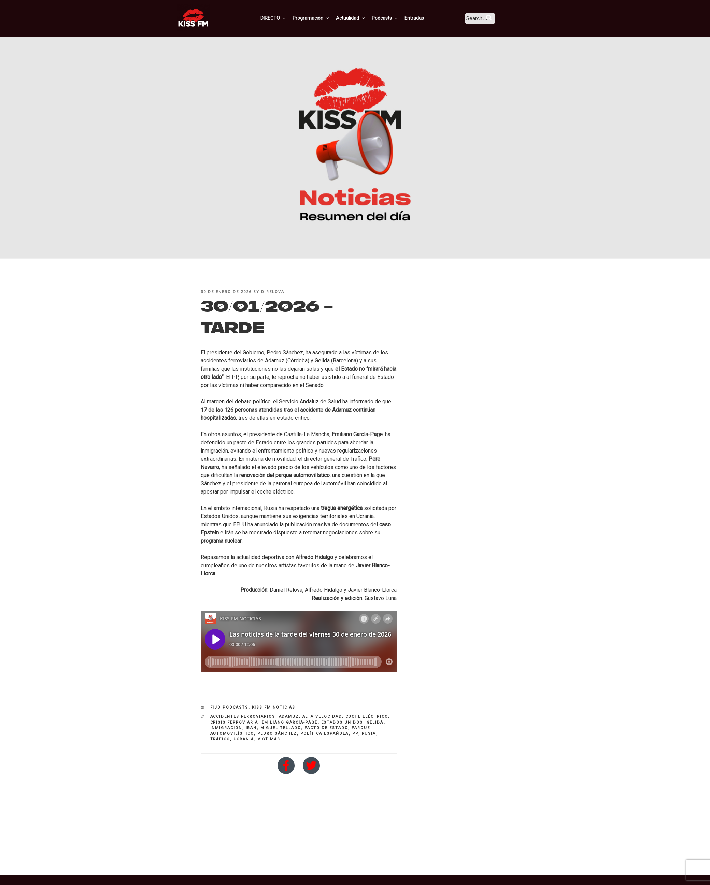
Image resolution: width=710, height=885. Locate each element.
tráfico (220, 739)
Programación (320, 18)
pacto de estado (326, 728)
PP (355, 733)
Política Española (324, 733)
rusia (369, 733)
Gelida (375, 722)
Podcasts (394, 18)
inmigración (226, 728)
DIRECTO (282, 18)
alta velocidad (322, 716)
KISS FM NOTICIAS (274, 707)
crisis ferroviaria (234, 722)
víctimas (269, 739)
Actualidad (359, 18)
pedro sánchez (277, 733)
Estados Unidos (342, 722)
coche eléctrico (366, 716)
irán (251, 728)
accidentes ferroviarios (242, 716)
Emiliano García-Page (290, 722)
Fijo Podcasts (229, 707)
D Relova (272, 292)
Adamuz (289, 716)
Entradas (423, 18)
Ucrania (243, 739)
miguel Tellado (280, 728)
